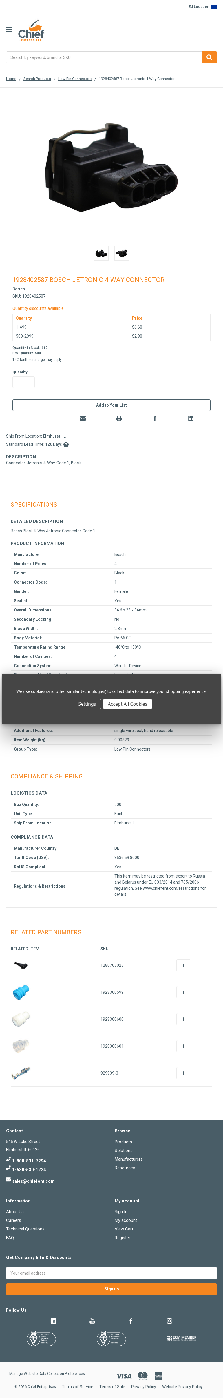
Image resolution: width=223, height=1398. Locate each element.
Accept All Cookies (127, 704)
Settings (87, 704)
